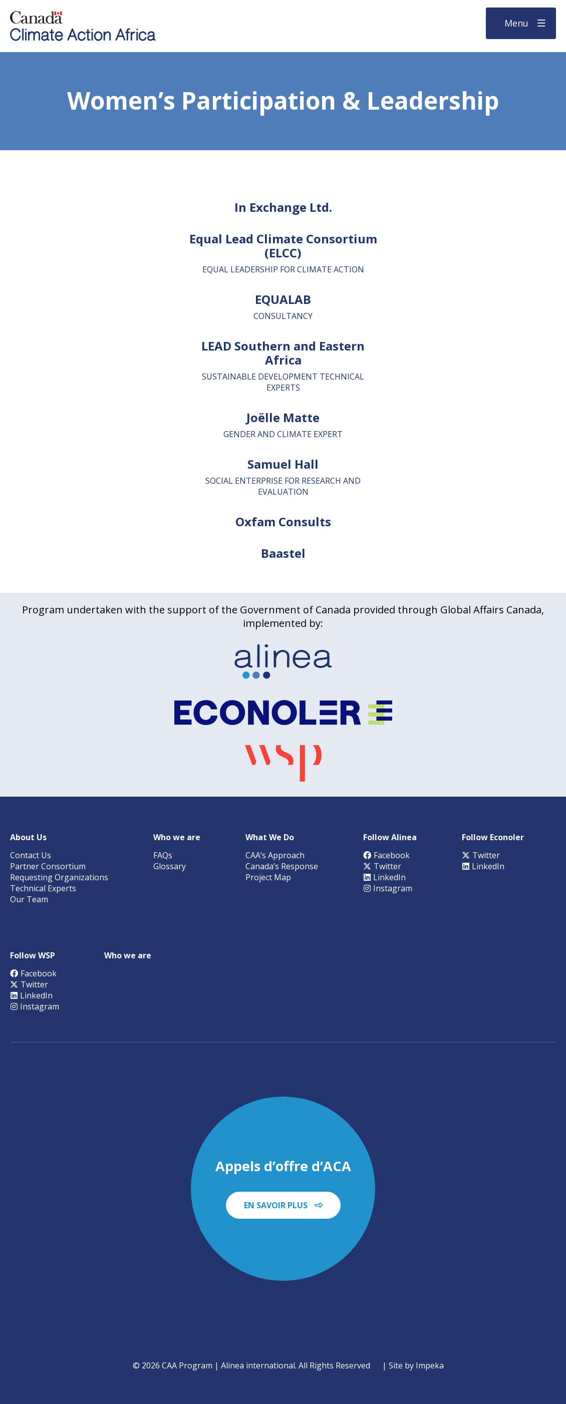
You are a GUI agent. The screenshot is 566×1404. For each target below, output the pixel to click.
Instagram (387, 888)
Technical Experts (43, 888)
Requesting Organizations (59, 877)
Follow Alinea (390, 837)
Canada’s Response (281, 866)
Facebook (386, 855)
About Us (28, 837)
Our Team (29, 899)
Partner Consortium (48, 866)
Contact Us (30, 855)
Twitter (382, 866)
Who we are (176, 837)
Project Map (268, 877)
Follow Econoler (493, 837)
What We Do (269, 837)
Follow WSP (32, 955)
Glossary (169, 866)
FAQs (162, 855)
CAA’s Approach (275, 855)
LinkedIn (384, 877)
